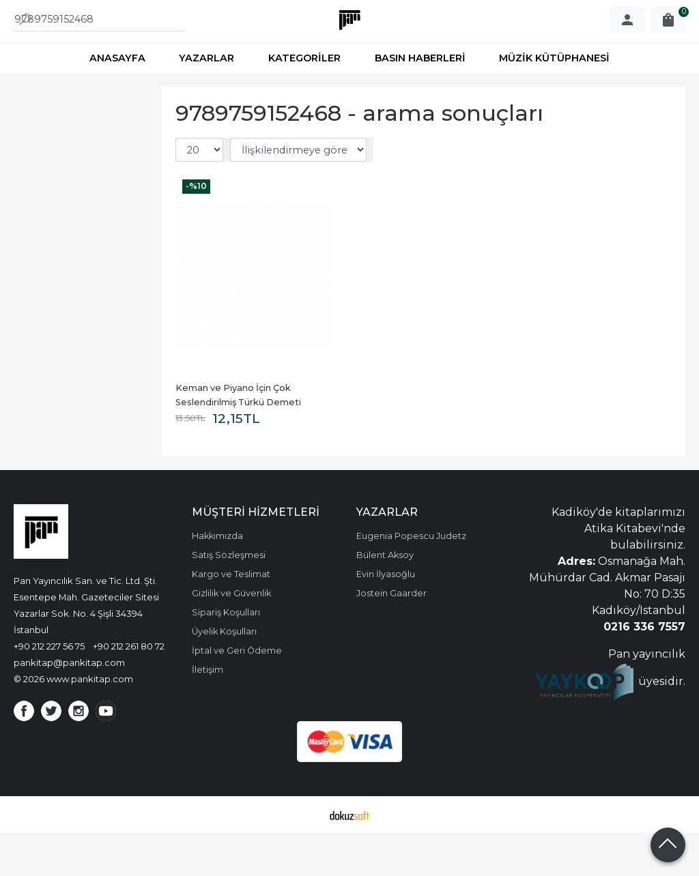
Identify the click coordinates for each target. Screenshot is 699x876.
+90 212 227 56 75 (49, 689)
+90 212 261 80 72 (129, 689)
